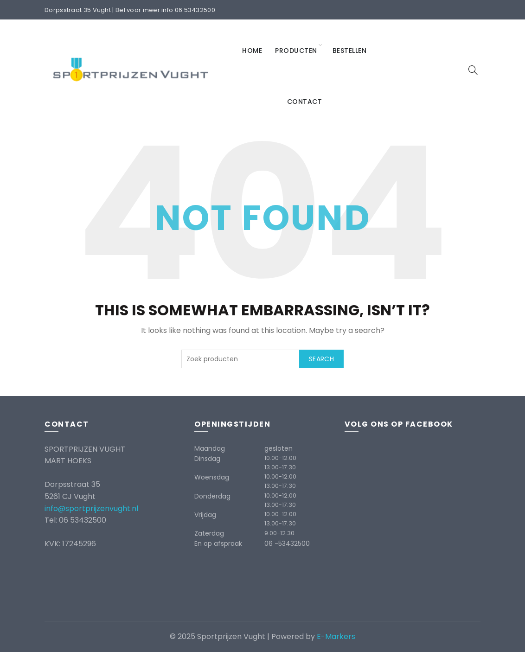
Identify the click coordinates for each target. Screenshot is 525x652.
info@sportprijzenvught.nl (91, 508)
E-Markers (336, 636)
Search (321, 359)
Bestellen (350, 50)
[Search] (473, 70)
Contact (304, 101)
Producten (296, 50)
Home (252, 50)
